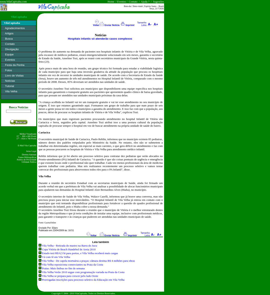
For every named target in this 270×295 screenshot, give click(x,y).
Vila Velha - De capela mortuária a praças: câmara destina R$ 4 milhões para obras (88, 260)
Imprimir (130, 25)
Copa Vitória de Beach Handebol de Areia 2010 (69, 249)
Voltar (96, 25)
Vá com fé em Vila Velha (56, 257)
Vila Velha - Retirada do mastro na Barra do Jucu (69, 245)
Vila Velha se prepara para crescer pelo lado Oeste (70, 276)
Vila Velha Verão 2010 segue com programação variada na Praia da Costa (83, 272)
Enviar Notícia (111, 25)
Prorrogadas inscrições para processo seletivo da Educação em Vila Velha (83, 279)
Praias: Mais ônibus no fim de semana (63, 268)
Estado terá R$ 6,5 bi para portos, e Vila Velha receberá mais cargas (80, 253)
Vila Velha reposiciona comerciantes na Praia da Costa (72, 264)
